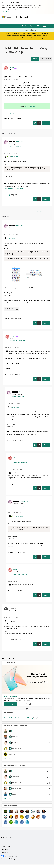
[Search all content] (38, 30)
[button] (35, 59)
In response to (15, 146)
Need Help (13, 113)
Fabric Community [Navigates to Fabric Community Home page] (22, 17)
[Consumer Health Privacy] (27, 859)
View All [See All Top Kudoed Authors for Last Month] (7, 799)
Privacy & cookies (6, 847)
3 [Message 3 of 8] (9, 319)
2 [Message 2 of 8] (9, 640)
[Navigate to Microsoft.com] (7, 17)
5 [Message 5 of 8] (12, 441)
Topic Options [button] (45, 58)
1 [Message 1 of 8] (9, 118)
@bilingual (14, 157)
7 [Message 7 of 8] (9, 195)
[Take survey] (10, 704)
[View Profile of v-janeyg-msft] (19, 141)
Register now (44, 38)
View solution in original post (13, 189)
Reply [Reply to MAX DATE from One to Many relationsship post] (45, 123)
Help (38, 26)
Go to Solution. (30, 106)
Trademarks (4, 853)
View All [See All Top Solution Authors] (7, 759)
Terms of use (4, 850)
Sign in (32, 26)
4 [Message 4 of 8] (11, 375)
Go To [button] (44, 26)
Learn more (5, 11)
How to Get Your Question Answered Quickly (18, 718)
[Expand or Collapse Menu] (3, 22)
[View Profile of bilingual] (11, 68)
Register (24, 26)
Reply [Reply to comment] (45, 199)
